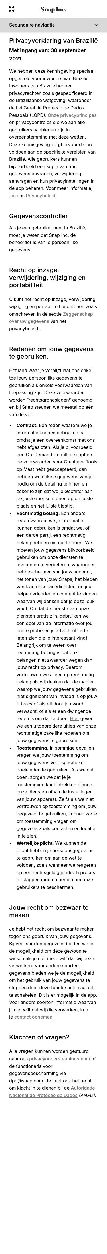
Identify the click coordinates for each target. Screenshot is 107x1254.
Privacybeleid (41, 195)
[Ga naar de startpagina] (53, 9)
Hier (74, 718)
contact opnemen (33, 1017)
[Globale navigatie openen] (21, 9)
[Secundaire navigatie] (53, 25)
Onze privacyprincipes (72, 115)
